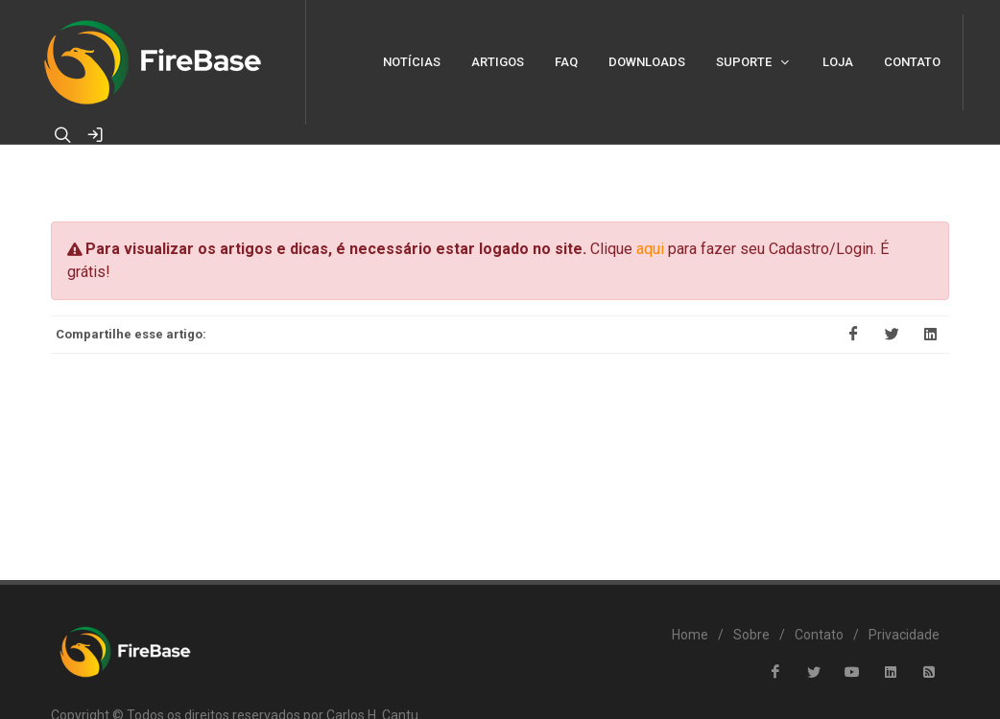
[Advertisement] (500, 453)
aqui (650, 249)
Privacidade (904, 634)
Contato (819, 634)
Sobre (751, 634)
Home (690, 634)
